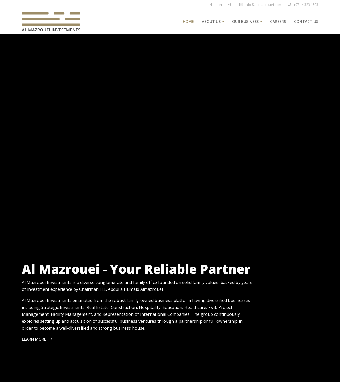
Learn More (37, 339)
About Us (211, 21)
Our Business (245, 21)
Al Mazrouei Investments (46, 282)
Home (188, 21)
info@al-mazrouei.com (263, 4)
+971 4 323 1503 (306, 4)
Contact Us (306, 21)
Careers (278, 21)
